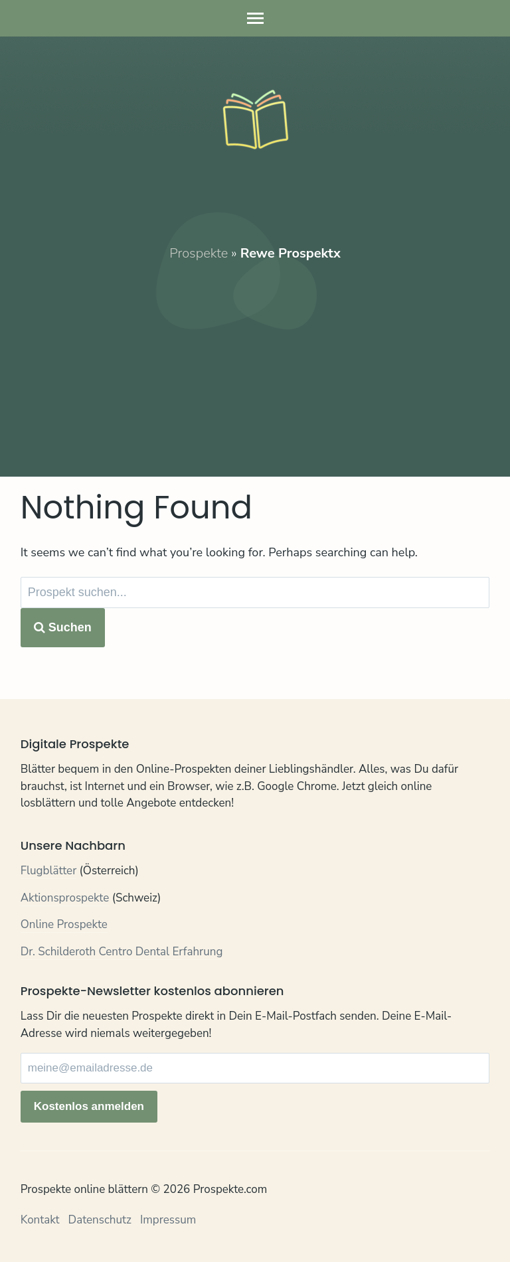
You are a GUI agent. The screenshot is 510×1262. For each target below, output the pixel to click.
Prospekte (198, 253)
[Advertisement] (255, 356)
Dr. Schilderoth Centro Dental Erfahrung (122, 951)
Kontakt (40, 1219)
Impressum (168, 1219)
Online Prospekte (64, 924)
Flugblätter (49, 870)
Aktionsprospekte (65, 898)
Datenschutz (99, 1219)
